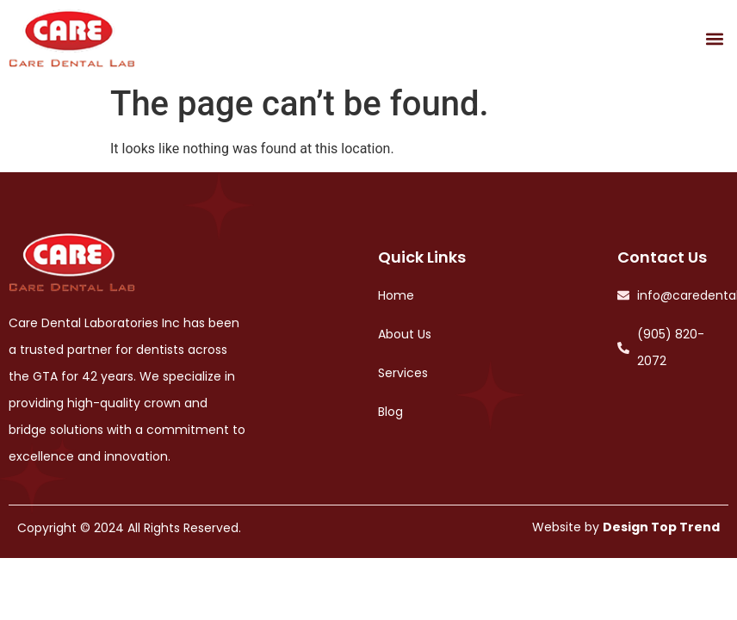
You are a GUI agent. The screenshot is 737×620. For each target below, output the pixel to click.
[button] (714, 38)
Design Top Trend (661, 527)
